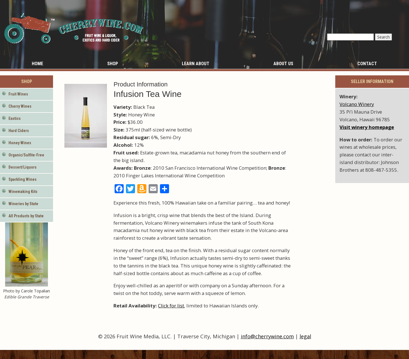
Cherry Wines (20, 106)
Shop (112, 63)
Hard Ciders (19, 130)
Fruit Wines (18, 94)
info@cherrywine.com (267, 336)
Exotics (15, 118)
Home (37, 63)
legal (305, 336)
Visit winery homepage (367, 127)
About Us (283, 63)
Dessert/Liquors (23, 167)
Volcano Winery (357, 104)
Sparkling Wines (23, 179)
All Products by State (26, 216)
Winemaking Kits (23, 191)
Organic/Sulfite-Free (26, 155)
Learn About (195, 63)
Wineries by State (23, 203)
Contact (367, 63)
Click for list (171, 305)
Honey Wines (20, 143)
